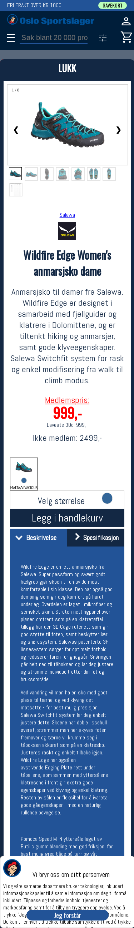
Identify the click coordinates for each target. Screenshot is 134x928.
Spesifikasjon (94, 537)
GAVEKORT (113, 5)
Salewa (67, 215)
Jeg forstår (67, 915)
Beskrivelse (34, 537)
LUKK (67, 68)
